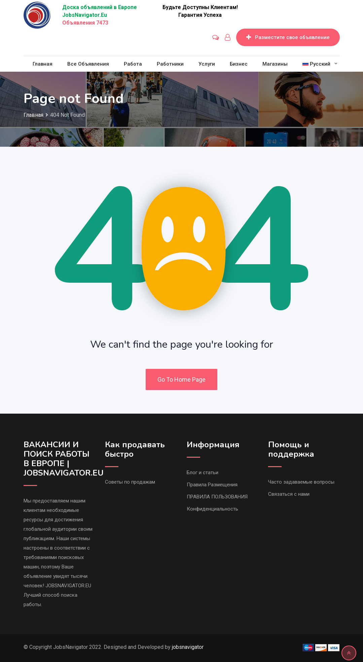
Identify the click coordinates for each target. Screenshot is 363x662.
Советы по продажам (130, 482)
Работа (133, 64)
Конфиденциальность (212, 509)
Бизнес (239, 64)
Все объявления (88, 64)
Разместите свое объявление (288, 37)
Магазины (275, 64)
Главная (42, 64)
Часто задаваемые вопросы (301, 482)
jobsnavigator (188, 647)
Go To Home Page (181, 379)
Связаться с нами (289, 494)
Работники (170, 64)
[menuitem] (316, 64)
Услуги (206, 64)
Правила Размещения (212, 485)
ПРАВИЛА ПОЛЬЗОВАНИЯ (217, 497)
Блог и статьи (202, 472)
